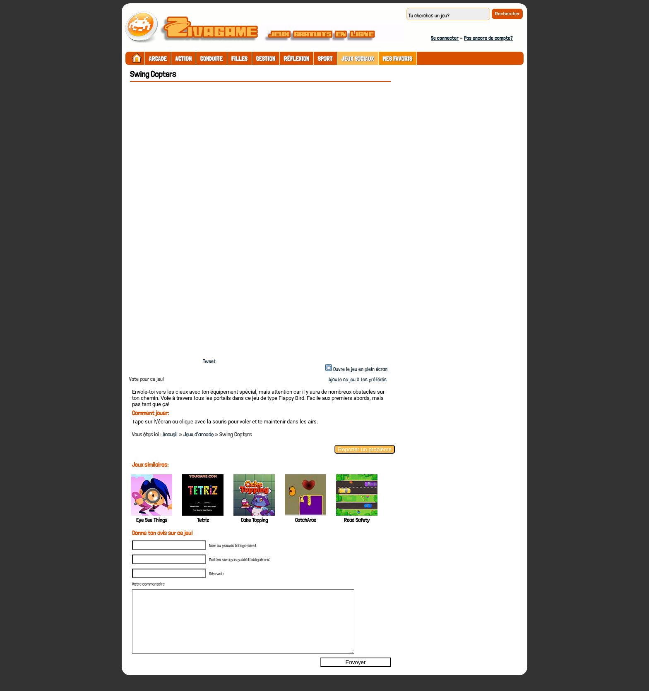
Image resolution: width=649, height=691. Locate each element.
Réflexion (296, 58)
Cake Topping (254, 520)
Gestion (265, 58)
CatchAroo (305, 520)
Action (183, 58)
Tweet (209, 361)
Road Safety (357, 520)
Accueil (170, 434)
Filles (239, 58)
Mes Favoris (397, 58)
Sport (325, 58)
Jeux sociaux (357, 58)
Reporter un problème (365, 449)
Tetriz (203, 520)
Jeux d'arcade (198, 434)
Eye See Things (151, 520)
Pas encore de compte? (488, 38)
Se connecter (445, 38)
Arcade (158, 58)
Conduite (211, 58)
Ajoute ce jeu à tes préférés (357, 379)
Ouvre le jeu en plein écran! (361, 369)
